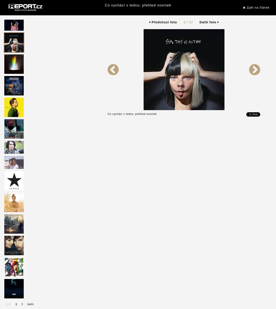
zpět (8, 304)
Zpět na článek (256, 7)
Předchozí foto (163, 22)
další (30, 304)
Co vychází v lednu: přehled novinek (138, 5)
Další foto (209, 22)
